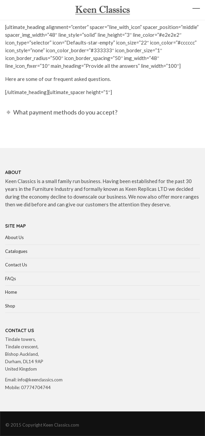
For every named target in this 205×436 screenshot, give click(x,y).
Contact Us (16, 264)
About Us (14, 237)
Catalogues (16, 251)
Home (11, 292)
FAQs (10, 278)
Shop (10, 306)
